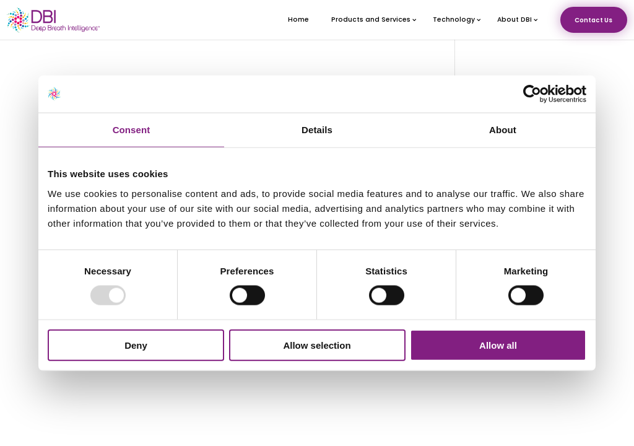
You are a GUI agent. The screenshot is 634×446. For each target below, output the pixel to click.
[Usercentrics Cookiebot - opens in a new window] (532, 94)
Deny (135, 344)
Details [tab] (317, 130)
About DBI (514, 22)
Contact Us (593, 23)
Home (298, 22)
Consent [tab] (131, 130)
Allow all (498, 344)
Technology (454, 22)
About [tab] (502, 130)
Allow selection (316, 344)
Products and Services (370, 22)
